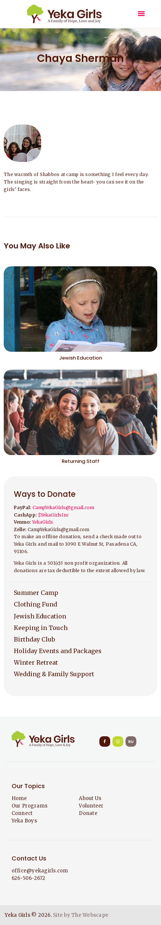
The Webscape (89, 915)
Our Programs (30, 806)
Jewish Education (80, 358)
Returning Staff (80, 461)
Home (19, 798)
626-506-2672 (29, 878)
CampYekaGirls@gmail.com (63, 507)
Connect (22, 813)
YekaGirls (42, 522)
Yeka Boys (24, 821)
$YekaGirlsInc (53, 515)
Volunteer (91, 806)
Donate (88, 813)
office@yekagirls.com (40, 871)
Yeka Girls (17, 915)
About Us (90, 798)
